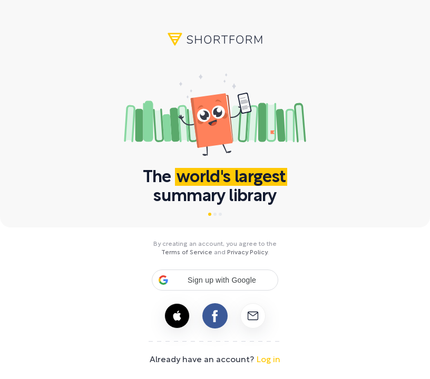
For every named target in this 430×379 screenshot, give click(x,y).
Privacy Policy (247, 252)
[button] (215, 280)
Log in (268, 360)
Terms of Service (186, 252)
